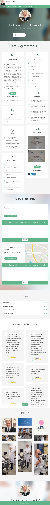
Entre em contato (31, 34)
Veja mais (13, 93)
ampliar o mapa (37, 253)
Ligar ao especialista (11, 216)
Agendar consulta (25, 503)
